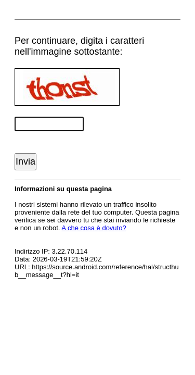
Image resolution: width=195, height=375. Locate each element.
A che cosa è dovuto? (93, 228)
